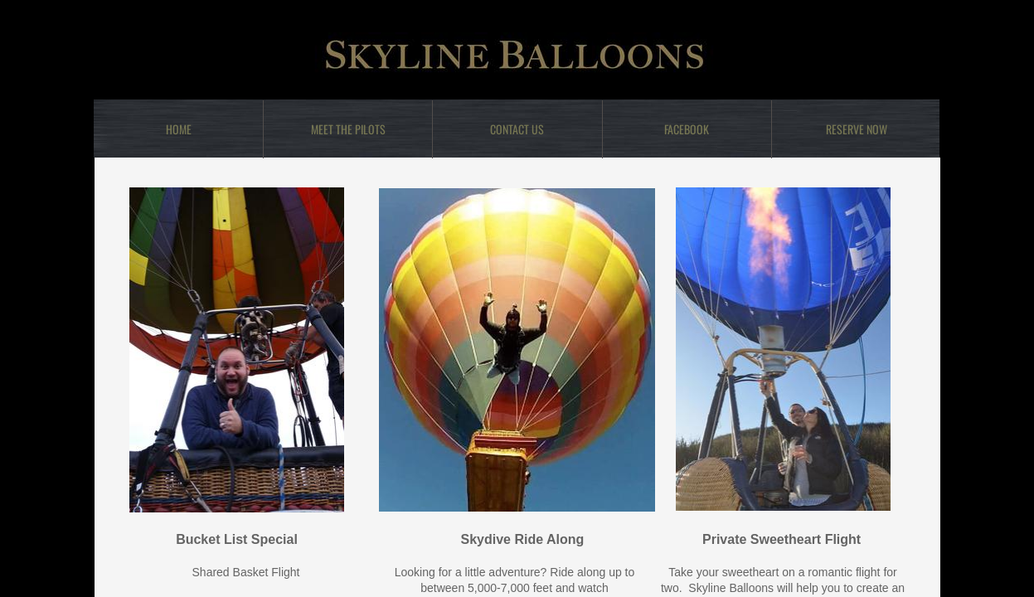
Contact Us (517, 129)
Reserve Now (856, 129)
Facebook (686, 129)
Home (179, 129)
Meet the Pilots (348, 129)
